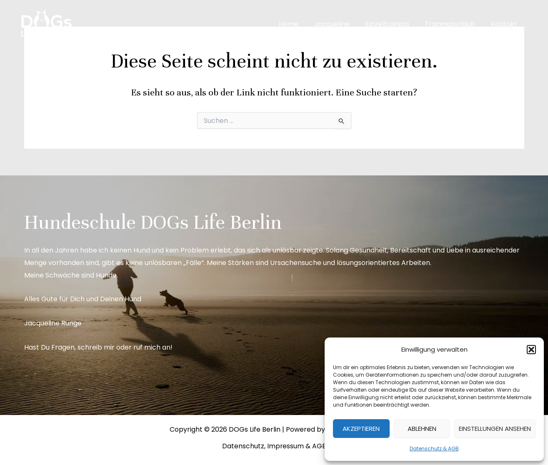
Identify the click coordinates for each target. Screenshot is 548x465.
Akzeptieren (361, 428)
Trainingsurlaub (453, 24)
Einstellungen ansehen (495, 428)
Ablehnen (422, 428)
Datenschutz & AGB (434, 448)
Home (300, 24)
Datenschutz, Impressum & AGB (274, 446)
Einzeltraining (393, 24)
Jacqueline (340, 24)
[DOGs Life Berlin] (46, 23)
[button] (531, 349)
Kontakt (505, 24)
